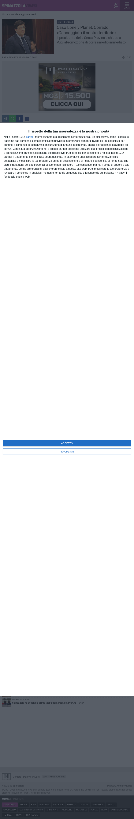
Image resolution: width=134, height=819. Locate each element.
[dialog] (67, 409)
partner (30, 137)
